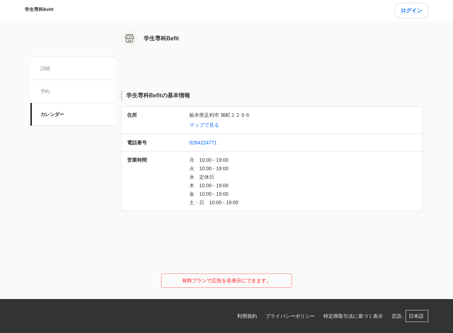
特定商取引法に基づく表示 (353, 316)
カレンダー (52, 114)
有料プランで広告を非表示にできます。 (226, 280)
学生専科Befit (39, 9)
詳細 (45, 68)
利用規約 (247, 316)
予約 (45, 91)
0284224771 (203, 142)
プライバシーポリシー (290, 316)
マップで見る (204, 125)
